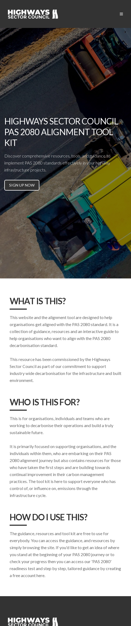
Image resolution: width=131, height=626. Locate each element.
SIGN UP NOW (22, 185)
